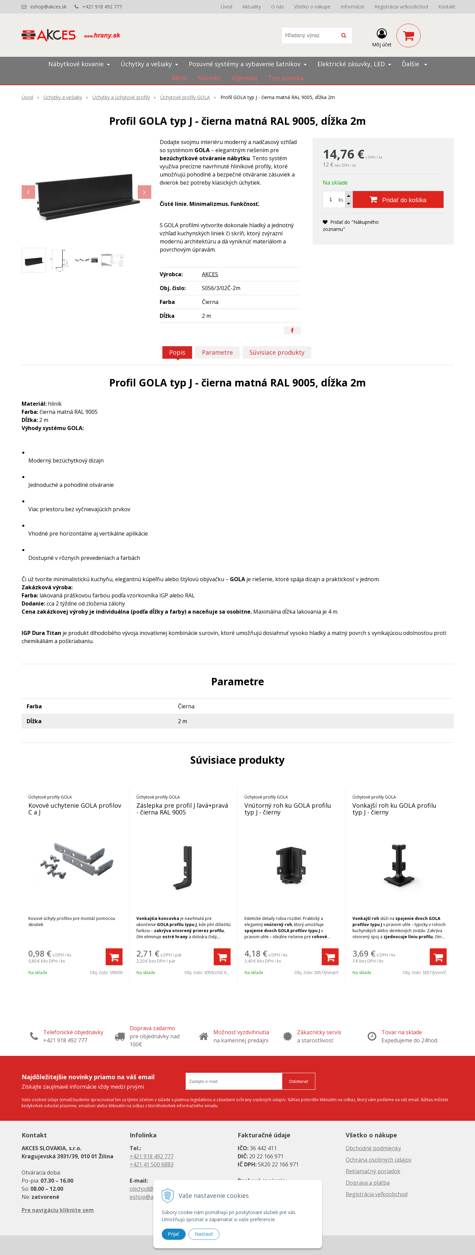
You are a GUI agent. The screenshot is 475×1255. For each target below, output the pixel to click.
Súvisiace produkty (277, 352)
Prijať (173, 1234)
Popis (177, 352)
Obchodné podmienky (373, 1148)
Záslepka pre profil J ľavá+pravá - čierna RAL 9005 (182, 808)
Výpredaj (244, 78)
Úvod (226, 6)
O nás (277, 6)
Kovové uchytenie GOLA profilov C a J (74, 808)
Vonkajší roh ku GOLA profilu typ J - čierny (394, 808)
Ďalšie (414, 64)
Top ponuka (286, 78)
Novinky (209, 78)
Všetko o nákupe (312, 6)
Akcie (179, 78)
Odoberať (298, 1081)
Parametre (217, 352)
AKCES (210, 274)
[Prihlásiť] (382, 37)
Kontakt (446, 6)
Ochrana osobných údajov (379, 1159)
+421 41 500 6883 (152, 1164)
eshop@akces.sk (48, 6)
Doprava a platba (368, 1182)
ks (341, 199)
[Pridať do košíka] (398, 199)
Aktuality (251, 6)
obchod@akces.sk (152, 1188)
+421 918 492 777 (102, 6)
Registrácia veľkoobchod (401, 6)
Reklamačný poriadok (373, 1171)
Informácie (352, 6)
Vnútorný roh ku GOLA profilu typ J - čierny (287, 808)
